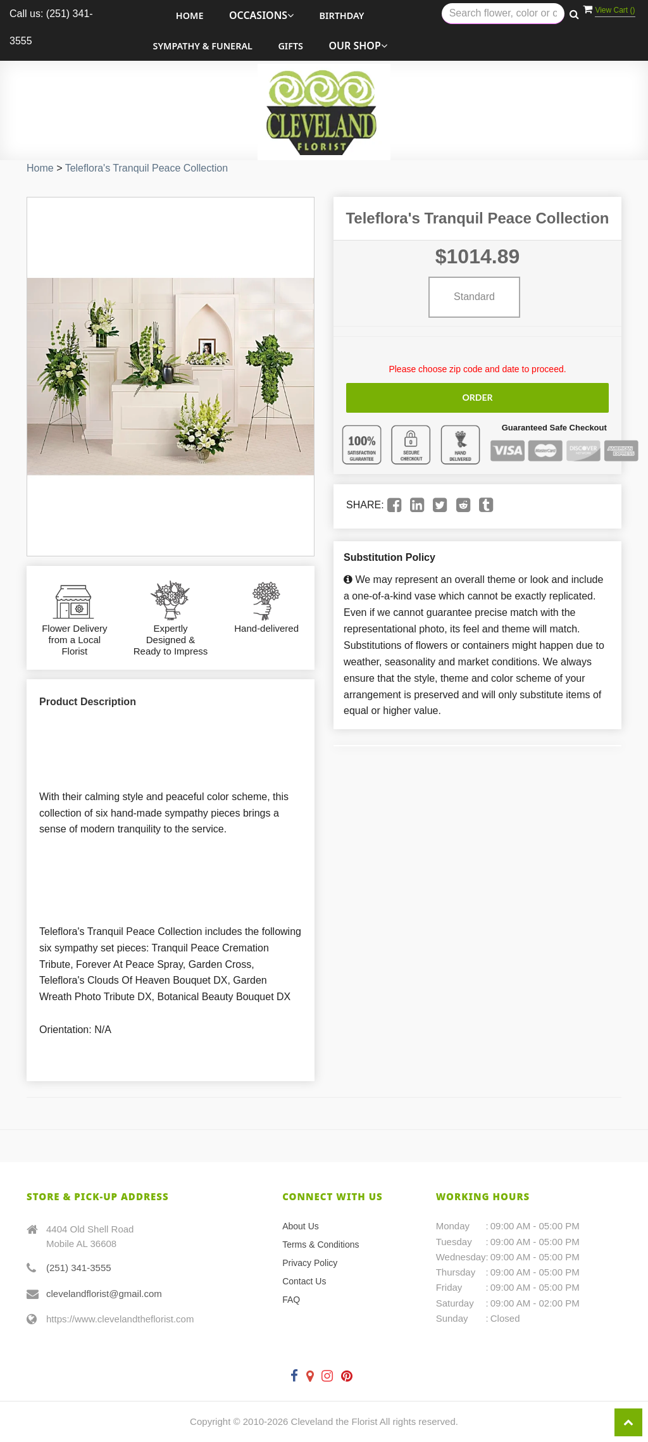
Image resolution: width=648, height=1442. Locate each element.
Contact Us (304, 1281)
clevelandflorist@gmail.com (104, 1293)
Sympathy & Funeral (202, 46)
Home (190, 15)
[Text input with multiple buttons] (503, 13)
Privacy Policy (309, 1263)
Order (477, 397)
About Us (300, 1226)
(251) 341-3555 (78, 1267)
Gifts (290, 46)
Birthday (342, 15)
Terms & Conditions (320, 1244)
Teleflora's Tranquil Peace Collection (146, 168)
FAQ (291, 1300)
